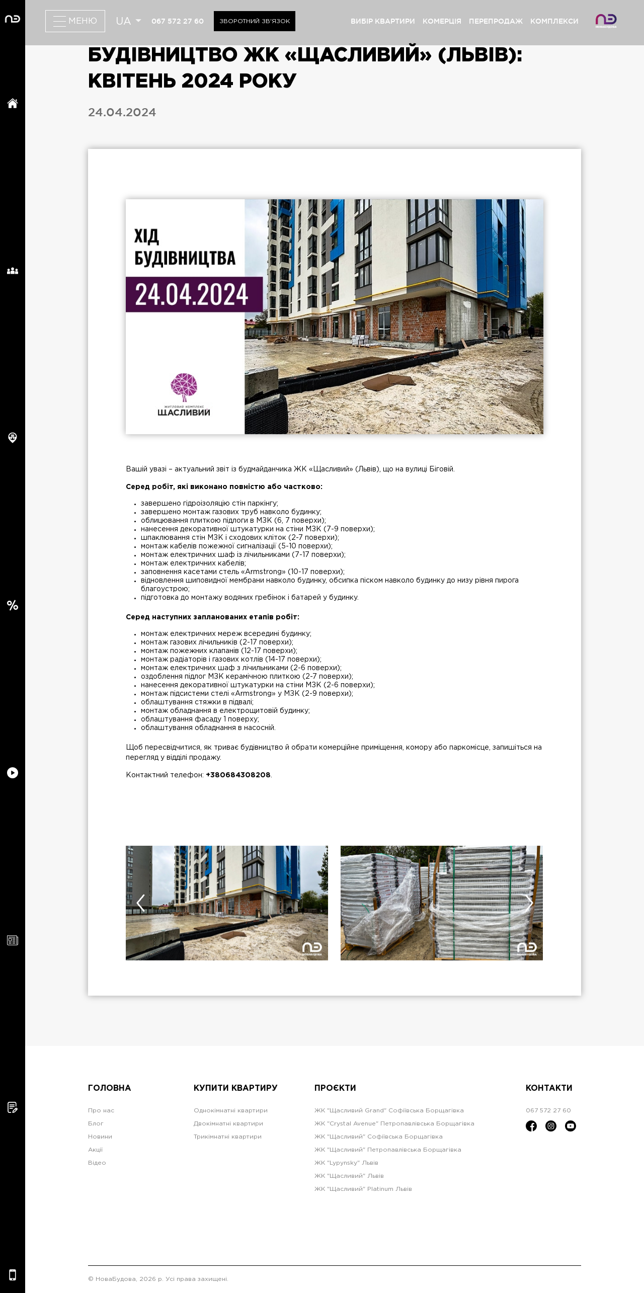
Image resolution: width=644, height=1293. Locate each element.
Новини (100, 1137)
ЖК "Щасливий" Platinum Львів (363, 1189)
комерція (442, 21)
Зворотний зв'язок (254, 21)
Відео (97, 1163)
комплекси (554, 21)
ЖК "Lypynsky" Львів (346, 1163)
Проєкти (335, 1088)
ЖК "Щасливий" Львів (349, 1176)
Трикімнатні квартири (228, 1137)
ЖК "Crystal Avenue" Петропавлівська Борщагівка (394, 1123)
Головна (109, 1088)
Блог (96, 1123)
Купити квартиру (236, 1088)
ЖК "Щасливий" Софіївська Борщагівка (378, 1137)
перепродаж (496, 21)
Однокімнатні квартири (231, 1110)
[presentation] (140, 903)
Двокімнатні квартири (228, 1123)
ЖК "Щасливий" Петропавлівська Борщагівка (387, 1150)
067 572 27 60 (177, 21)
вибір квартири (383, 21)
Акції (95, 1150)
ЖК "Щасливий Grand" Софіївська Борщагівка (389, 1110)
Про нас (101, 1110)
